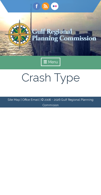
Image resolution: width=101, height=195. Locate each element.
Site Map (14, 100)
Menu (50, 62)
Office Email (30, 100)
